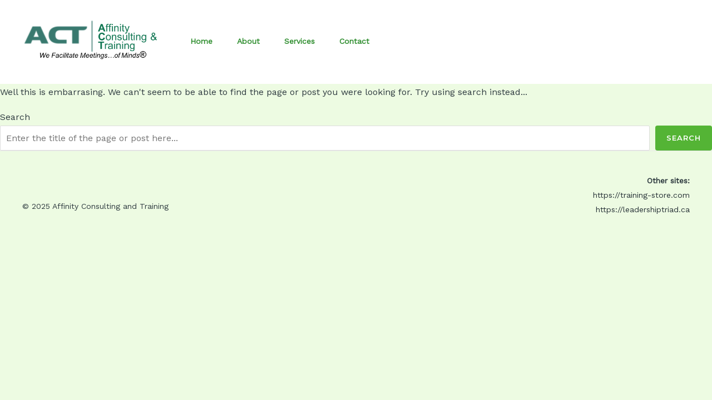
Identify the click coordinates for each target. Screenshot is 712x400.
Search (15, 117)
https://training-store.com (641, 195)
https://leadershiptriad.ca (643, 209)
